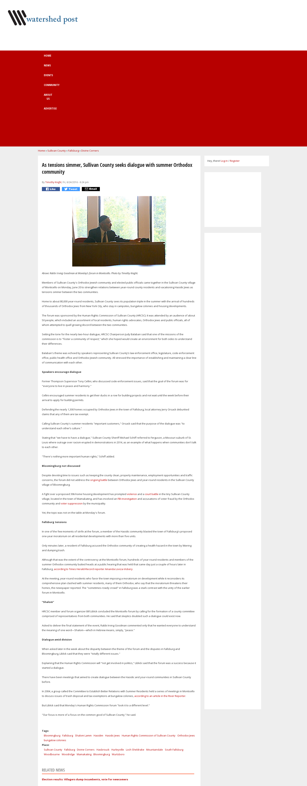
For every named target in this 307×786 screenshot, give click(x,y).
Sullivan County (56, 70)
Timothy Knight (53, 101)
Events (106, 57)
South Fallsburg (174, 669)
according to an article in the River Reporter (159, 615)
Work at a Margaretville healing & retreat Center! (92, 736)
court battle (151, 414)
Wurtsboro (118, 674)
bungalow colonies (55, 660)
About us (158, 57)
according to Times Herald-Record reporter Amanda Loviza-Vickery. (93, 489)
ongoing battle (98, 399)
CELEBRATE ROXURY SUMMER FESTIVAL (84, 747)
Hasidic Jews (112, 655)
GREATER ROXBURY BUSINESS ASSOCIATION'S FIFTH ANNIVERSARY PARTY (106, 758)
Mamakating (84, 674)
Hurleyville (117, 669)
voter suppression (72, 423)
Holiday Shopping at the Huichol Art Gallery (89, 726)
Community (131, 57)
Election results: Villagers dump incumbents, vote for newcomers (85, 699)
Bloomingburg (52, 655)
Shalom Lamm (83, 655)
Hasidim (98, 655)
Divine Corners (90, 70)
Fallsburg (73, 70)
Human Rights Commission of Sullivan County (148, 655)
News (86, 57)
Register (235, 80)
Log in (224, 80)
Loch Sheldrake (135, 669)
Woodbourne (52, 674)
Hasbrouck (103, 669)
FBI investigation (127, 418)
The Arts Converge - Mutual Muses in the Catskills (92, 769)
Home (66, 57)
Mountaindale (154, 669)
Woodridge (68, 674)
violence (132, 414)
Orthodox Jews (186, 655)
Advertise (182, 57)
